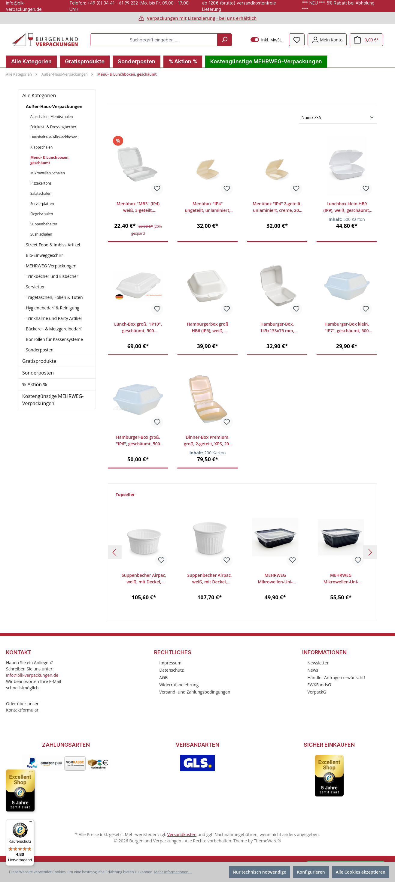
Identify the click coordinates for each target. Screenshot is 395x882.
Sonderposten (39, 350)
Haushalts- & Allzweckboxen (53, 137)
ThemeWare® (267, 841)
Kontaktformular (22, 710)
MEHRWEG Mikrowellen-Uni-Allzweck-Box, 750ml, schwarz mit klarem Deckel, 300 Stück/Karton (275, 578)
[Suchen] (224, 40)
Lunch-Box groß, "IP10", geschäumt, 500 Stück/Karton (138, 327)
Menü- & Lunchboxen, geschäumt (49, 160)
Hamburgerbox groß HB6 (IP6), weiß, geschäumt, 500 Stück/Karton (207, 327)
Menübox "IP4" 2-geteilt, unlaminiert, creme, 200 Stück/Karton (277, 207)
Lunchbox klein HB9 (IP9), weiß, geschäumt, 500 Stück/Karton (346, 207)
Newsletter (318, 663)
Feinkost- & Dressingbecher (53, 126)
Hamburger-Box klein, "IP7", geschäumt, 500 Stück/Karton (346, 327)
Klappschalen (41, 147)
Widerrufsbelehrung (179, 685)
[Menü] (30, 822)
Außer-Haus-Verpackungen (54, 106)
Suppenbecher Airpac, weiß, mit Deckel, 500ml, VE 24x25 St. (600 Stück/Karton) (209, 578)
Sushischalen (41, 234)
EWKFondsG (319, 685)
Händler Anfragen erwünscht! (336, 677)
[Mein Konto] (327, 40)
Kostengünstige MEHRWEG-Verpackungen (53, 400)
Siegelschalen (41, 213)
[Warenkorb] (366, 40)
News (312, 670)
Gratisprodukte (39, 361)
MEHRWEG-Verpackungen (51, 266)
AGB (163, 677)
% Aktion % (34, 384)
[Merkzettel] (296, 40)
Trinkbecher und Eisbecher (52, 276)
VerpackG (316, 692)
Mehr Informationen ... (173, 871)
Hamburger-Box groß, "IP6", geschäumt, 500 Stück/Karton (138, 440)
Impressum (170, 663)
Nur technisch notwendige (259, 872)
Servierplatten (42, 203)
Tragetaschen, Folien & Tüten (54, 297)
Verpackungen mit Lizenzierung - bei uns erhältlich (202, 18)
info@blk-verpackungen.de (32, 675)
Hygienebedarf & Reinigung (52, 308)
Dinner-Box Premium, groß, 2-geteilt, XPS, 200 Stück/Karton (207, 440)
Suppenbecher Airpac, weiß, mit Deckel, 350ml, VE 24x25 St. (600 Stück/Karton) (144, 578)
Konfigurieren (311, 872)
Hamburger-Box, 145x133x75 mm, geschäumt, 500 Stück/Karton (277, 327)
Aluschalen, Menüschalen (51, 116)
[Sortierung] (338, 118)
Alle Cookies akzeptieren (360, 872)
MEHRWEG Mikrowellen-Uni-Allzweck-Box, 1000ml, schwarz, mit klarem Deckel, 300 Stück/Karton (340, 578)
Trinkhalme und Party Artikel (54, 318)
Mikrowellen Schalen (47, 173)
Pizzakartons (41, 183)
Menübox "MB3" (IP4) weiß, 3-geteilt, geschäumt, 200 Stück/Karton (138, 207)
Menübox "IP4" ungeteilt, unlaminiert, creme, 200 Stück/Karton (207, 207)
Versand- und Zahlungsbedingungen (194, 692)
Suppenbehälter (43, 224)
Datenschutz (171, 670)
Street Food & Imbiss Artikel (53, 245)
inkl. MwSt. (266, 39)
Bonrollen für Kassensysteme (54, 339)
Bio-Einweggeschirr (44, 255)
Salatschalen (40, 193)
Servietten (36, 287)
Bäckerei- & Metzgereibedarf (54, 329)
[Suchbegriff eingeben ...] (153, 40)
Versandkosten (181, 834)
